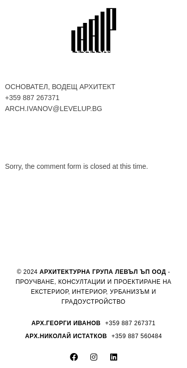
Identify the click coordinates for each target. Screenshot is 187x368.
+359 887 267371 (32, 98)
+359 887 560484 (137, 336)
